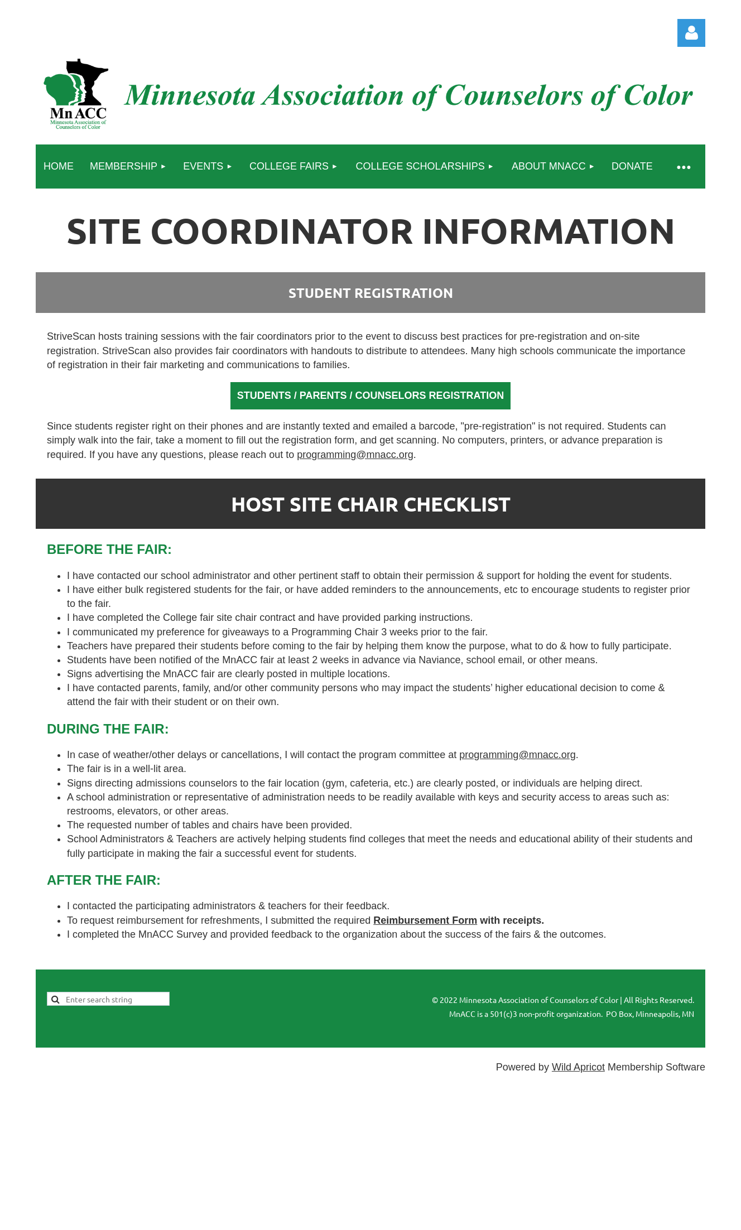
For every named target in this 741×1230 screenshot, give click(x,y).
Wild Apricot (578, 1067)
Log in (691, 33)
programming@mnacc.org (355, 454)
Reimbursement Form (425, 920)
